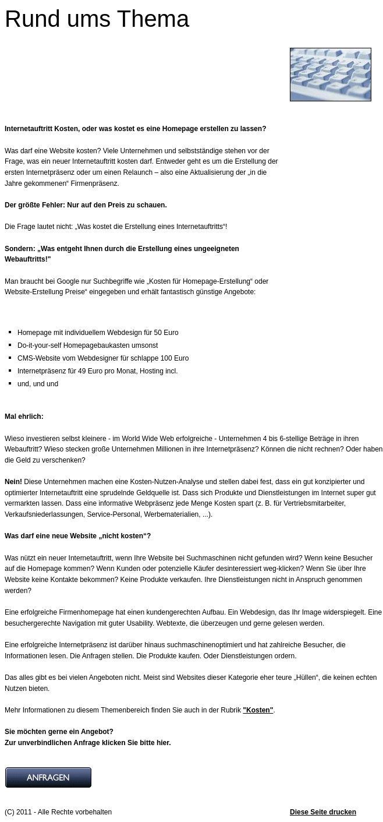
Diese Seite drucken (323, 812)
